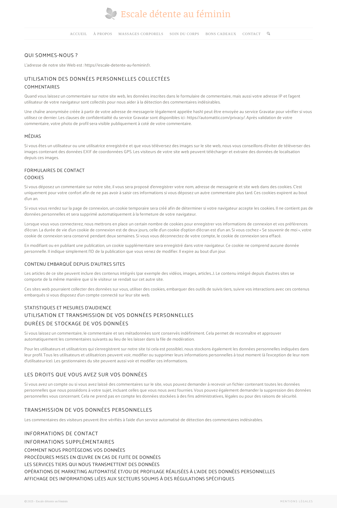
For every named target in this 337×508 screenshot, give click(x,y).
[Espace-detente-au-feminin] (168, 18)
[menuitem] (78, 34)
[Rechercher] (267, 34)
